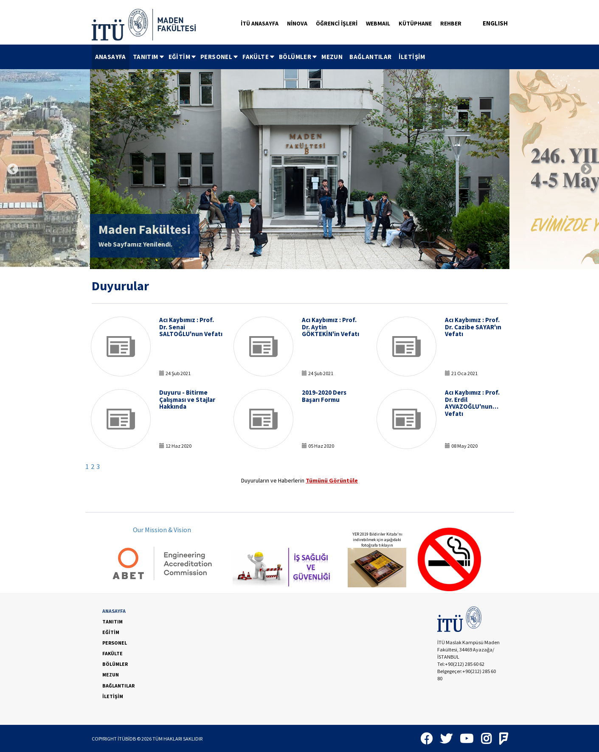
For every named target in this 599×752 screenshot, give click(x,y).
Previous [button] (12, 169)
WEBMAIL (378, 23)
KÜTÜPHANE (415, 23)
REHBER (450, 23)
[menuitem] (110, 57)
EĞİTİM (183, 57)
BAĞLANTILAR (370, 57)
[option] (299, 169)
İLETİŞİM (412, 57)
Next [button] (586, 169)
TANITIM (149, 57)
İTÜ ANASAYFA (259, 23)
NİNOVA (297, 23)
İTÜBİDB (127, 738)
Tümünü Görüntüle (332, 480)
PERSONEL (219, 57)
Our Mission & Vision (162, 529)
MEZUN (332, 57)
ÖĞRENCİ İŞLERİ (336, 23)
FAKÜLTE (259, 57)
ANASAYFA (110, 57)
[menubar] (260, 57)
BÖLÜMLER (298, 57)
